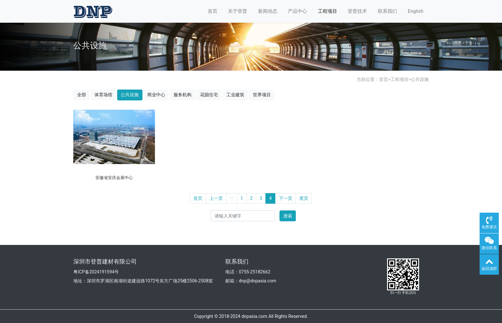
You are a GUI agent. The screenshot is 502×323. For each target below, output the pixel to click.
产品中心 (297, 11)
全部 (81, 94)
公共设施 (420, 79)
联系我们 (387, 11)
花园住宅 (209, 94)
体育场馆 (103, 94)
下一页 (285, 198)
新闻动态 (267, 11)
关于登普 (237, 11)
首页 (212, 11)
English (416, 11)
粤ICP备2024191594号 (96, 271)
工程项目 (327, 11)
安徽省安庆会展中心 (114, 177)
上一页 (216, 198)
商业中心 (156, 94)
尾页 (303, 198)
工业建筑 (235, 94)
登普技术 (357, 11)
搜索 (287, 215)
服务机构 (182, 94)
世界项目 (262, 94)
